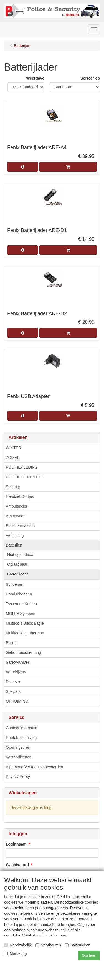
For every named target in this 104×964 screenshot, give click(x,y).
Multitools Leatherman (25, 633)
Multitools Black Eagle (25, 623)
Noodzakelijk (18, 945)
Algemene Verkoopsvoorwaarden (34, 767)
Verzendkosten (19, 757)
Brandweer (15, 516)
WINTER (13, 448)
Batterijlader (17, 574)
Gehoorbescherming (23, 652)
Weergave (35, 78)
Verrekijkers (16, 672)
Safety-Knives (18, 662)
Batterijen (14, 545)
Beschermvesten (20, 525)
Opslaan (89, 955)
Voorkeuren (48, 945)
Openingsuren (18, 747)
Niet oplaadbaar (21, 554)
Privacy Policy (18, 776)
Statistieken (77, 945)
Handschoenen (19, 594)
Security (13, 487)
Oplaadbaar (17, 564)
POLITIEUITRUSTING (25, 477)
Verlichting (15, 535)
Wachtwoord (17, 864)
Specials (13, 691)
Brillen (11, 643)
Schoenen (14, 584)
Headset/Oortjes (20, 496)
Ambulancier (16, 506)
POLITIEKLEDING (22, 467)
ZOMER (13, 457)
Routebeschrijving (21, 737)
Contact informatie (21, 728)
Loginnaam (16, 844)
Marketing (15, 953)
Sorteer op (90, 78)
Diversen (13, 681)
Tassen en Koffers (21, 604)
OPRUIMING (17, 701)
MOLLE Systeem (20, 613)
